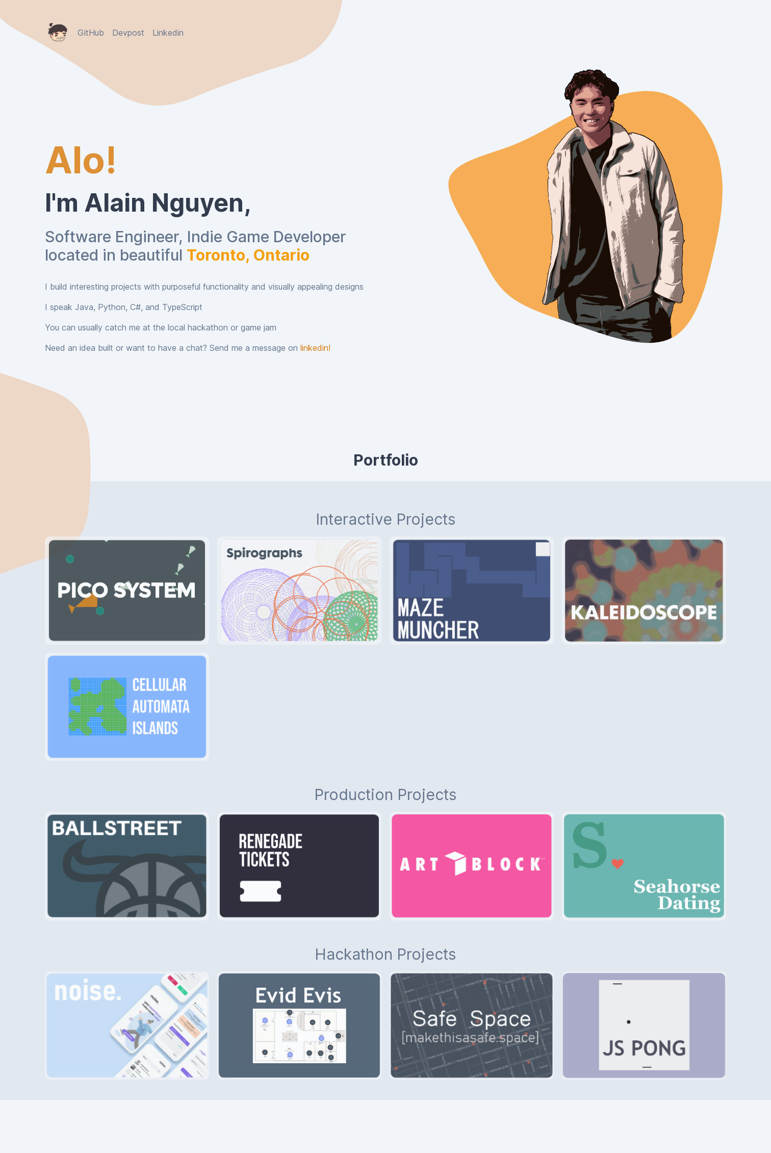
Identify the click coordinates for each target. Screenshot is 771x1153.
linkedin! (315, 348)
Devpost (128, 33)
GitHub (91, 33)
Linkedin (168, 33)
